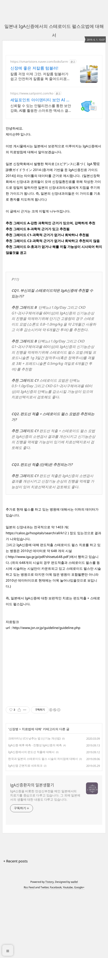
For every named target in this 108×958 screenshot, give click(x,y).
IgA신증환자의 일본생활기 (32, 849)
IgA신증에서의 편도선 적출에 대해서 (31, 817)
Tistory (49, 946)
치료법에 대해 (31, 794)
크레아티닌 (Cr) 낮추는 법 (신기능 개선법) (34, 803)
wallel (74, 946)
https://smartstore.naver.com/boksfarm (39, 61)
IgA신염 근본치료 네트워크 (25, 830)
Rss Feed (29, 952)
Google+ (79, 952)
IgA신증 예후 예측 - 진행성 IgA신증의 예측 (35, 810)
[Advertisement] (54, 152)
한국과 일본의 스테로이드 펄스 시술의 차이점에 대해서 (43, 823)
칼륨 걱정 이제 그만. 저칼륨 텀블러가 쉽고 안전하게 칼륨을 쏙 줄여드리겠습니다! (40, 76)
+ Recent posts (15, 925)
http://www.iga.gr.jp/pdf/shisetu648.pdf (38, 621)
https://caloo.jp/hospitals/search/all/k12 (36, 597)
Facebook (56, 952)
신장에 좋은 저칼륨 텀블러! (34, 68)
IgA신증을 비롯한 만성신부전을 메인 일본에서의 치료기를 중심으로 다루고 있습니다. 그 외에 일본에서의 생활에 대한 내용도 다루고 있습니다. (45, 860)
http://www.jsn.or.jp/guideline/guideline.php (46, 692)
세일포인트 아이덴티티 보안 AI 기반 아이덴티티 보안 (40, 99)
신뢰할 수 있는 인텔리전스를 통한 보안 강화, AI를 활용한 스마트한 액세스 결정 (40, 108)
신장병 (13, 794)
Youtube (68, 952)
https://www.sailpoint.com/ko (31, 93)
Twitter (44, 952)
